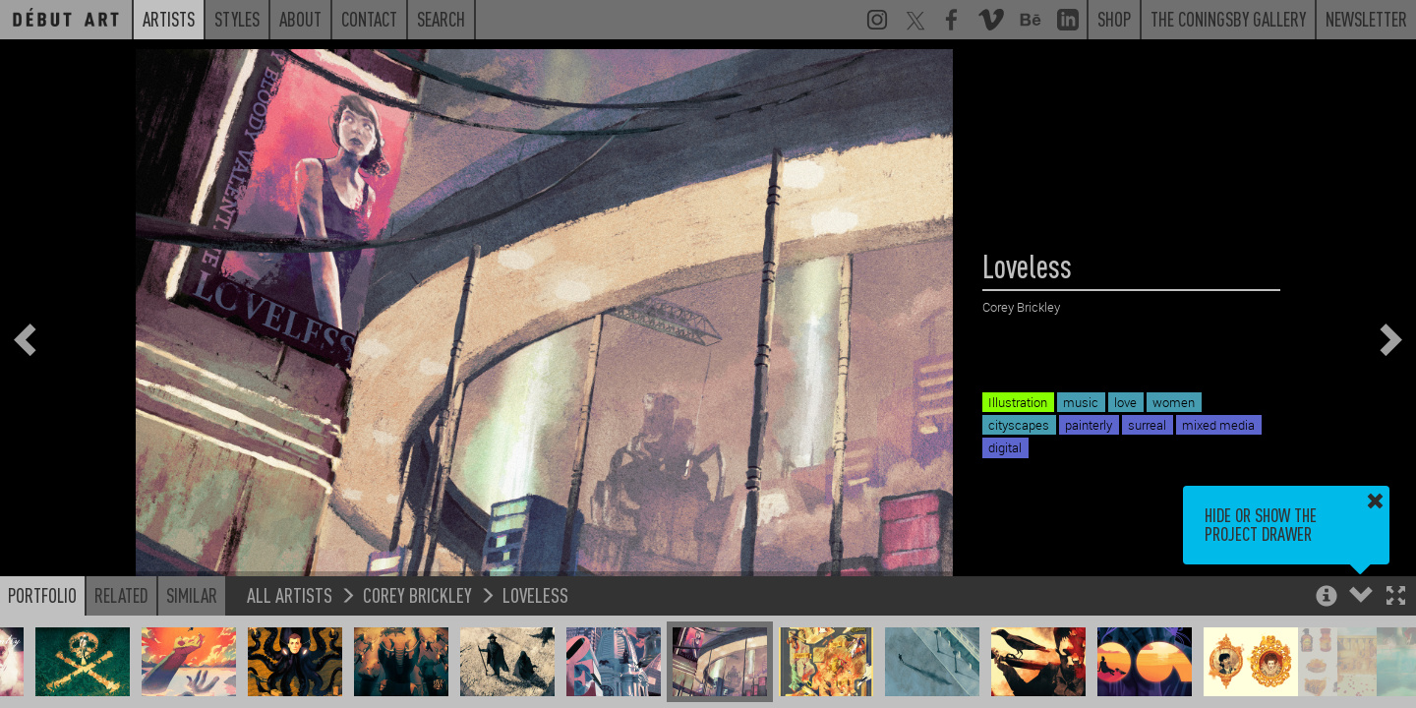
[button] (1395, 597)
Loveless (535, 594)
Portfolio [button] (42, 595)
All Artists (289, 594)
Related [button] (121, 595)
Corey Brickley (417, 594)
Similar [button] (191, 595)
